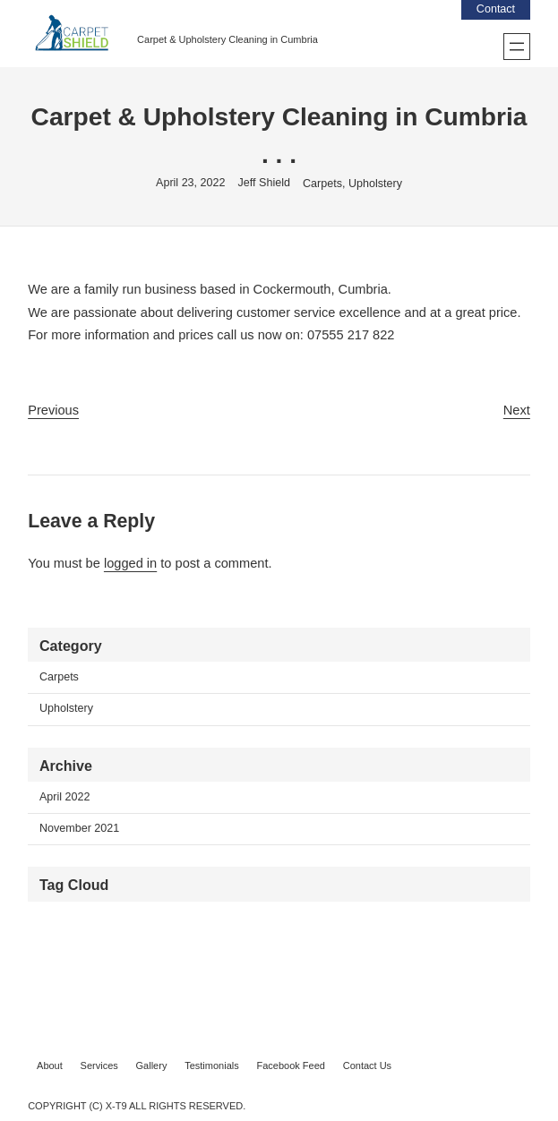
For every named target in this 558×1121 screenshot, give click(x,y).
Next (516, 410)
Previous (53, 410)
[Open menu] (516, 46)
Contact (495, 9)
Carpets (322, 183)
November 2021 (79, 828)
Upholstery (375, 183)
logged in (130, 563)
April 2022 (64, 797)
